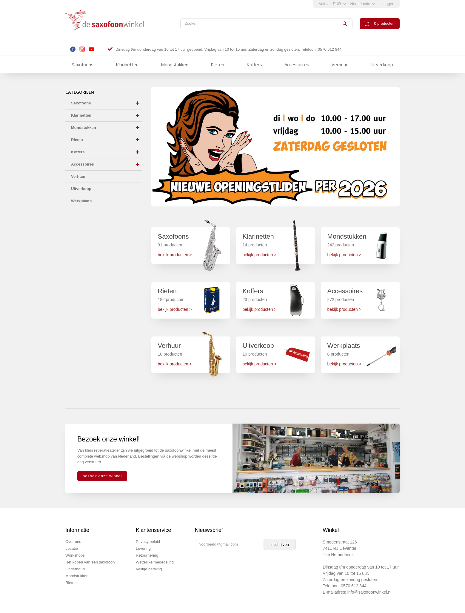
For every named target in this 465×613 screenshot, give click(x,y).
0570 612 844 (354, 585)
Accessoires (296, 64)
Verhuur (340, 64)
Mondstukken (174, 64)
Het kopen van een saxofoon (90, 562)
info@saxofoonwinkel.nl (369, 592)
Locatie (71, 548)
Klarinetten (127, 64)
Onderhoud (75, 569)
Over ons (73, 541)
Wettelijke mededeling (155, 562)
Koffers (254, 64)
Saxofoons (82, 64)
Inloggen (386, 3)
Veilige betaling (149, 569)
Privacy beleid (148, 541)
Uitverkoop (381, 64)
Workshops (75, 555)
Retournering (147, 555)
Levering (143, 548)
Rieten (217, 64)
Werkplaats (81, 201)
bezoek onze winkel (102, 476)
